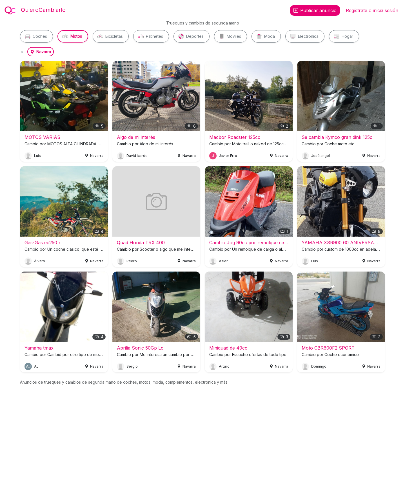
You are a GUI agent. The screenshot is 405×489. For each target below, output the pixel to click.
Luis (37, 156)
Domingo (318, 366)
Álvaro (39, 261)
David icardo (137, 156)
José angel (320, 156)
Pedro (131, 261)
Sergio (132, 366)
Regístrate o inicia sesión (372, 10)
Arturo (224, 366)
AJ (36, 366)
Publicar (315, 10)
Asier (223, 261)
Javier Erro (228, 156)
